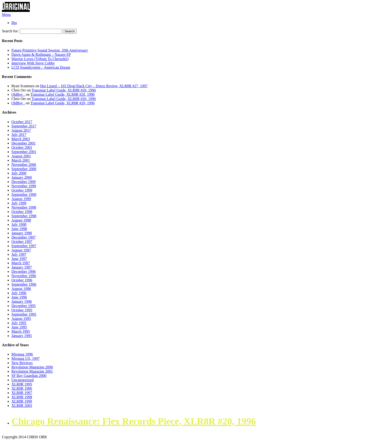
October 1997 (21, 242)
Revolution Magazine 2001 (32, 371)
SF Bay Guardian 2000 (28, 376)
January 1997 (21, 267)
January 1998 (21, 233)
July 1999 (18, 203)
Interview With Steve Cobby (33, 63)
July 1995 (18, 323)
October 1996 (21, 280)
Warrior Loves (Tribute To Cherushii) (40, 59)
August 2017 (21, 130)
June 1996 (19, 297)
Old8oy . (18, 94)
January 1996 (21, 301)
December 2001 (23, 143)
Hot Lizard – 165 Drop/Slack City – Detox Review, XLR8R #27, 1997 (94, 86)
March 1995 (20, 331)
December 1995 (23, 306)
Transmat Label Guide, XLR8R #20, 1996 (64, 90)
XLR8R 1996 (21, 388)
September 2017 (23, 126)
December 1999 (23, 182)
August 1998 (21, 220)
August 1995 (21, 319)
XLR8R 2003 (21, 406)
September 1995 (23, 314)
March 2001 (20, 160)
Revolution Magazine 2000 (32, 367)
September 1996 (23, 284)
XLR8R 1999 (21, 401)
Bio (14, 23)
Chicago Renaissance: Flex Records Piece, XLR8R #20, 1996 (133, 421)
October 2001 (21, 147)
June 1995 (19, 327)
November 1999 (23, 186)
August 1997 (21, 250)
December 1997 (23, 237)
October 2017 (21, 122)
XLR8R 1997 (21, 393)
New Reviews (22, 363)
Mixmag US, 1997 (25, 358)
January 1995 (21, 336)
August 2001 (21, 156)
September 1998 (23, 216)
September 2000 (23, 169)
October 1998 (21, 212)
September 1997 (23, 246)
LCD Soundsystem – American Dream (40, 67)
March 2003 (20, 139)
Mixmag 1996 (22, 354)
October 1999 (21, 190)
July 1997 (18, 254)
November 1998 (23, 207)
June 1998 (19, 229)
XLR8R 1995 (21, 384)
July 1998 (18, 224)
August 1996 (21, 289)
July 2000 (18, 173)
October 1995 (21, 310)
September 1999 (23, 195)
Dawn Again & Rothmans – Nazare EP (41, 55)
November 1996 (23, 276)
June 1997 (19, 259)
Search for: (10, 31)
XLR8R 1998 (21, 397)
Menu (6, 15)
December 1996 (23, 272)
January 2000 (21, 177)
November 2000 (23, 165)
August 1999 (21, 199)
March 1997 (20, 263)
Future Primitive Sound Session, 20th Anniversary (49, 50)
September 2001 (23, 152)
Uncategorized (22, 380)
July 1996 (18, 293)
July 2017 (18, 135)
